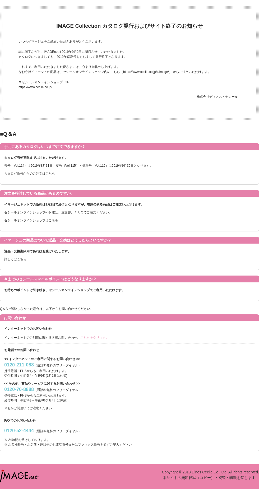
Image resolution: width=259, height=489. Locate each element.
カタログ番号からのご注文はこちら (29, 173)
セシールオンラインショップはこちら (31, 220)
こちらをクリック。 (94, 337)
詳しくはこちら (15, 259)
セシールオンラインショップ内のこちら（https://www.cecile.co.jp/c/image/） (117, 72)
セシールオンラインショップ (24, 212)
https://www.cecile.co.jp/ (35, 87)
